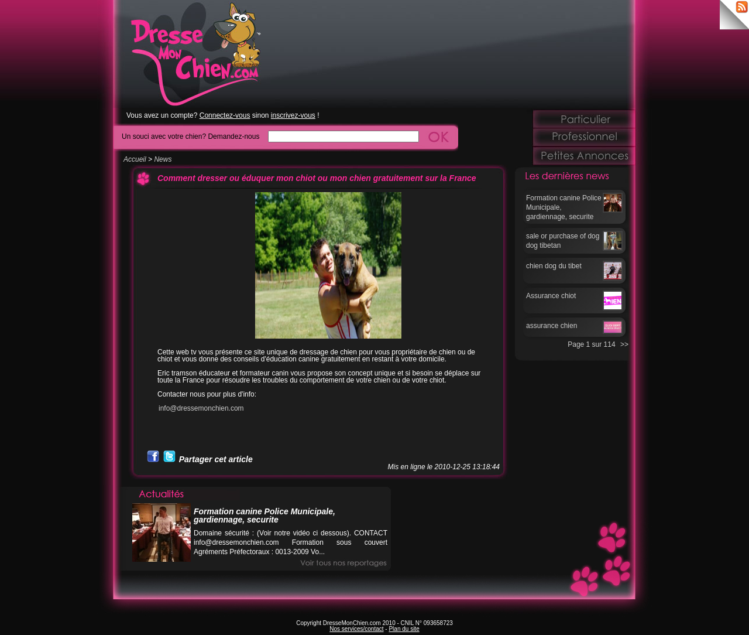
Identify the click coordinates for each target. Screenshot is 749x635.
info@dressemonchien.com (201, 408)
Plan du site (404, 629)
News (162, 159)
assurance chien (551, 326)
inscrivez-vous (293, 115)
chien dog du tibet (554, 266)
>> (624, 344)
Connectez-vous (225, 115)
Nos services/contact (356, 629)
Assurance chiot (551, 296)
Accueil (134, 159)
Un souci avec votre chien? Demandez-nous (190, 136)
